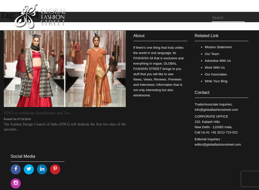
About (138, 35)
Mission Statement (218, 47)
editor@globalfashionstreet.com (218, 144)
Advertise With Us (218, 61)
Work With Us (215, 67)
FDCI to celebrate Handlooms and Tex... (38, 113)
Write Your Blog (216, 81)
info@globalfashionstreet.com (216, 110)
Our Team (212, 54)
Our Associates (216, 74)
